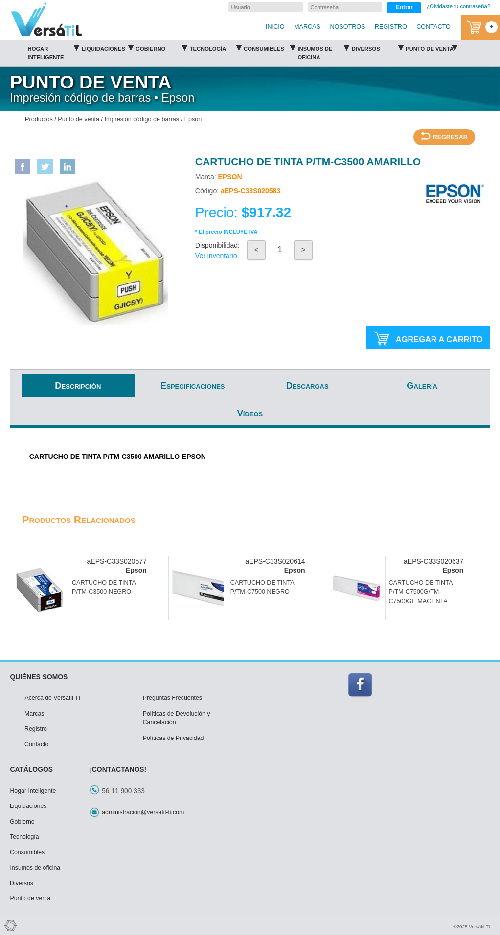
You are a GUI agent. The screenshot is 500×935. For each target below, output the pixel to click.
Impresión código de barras (142, 119)
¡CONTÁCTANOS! (118, 769)
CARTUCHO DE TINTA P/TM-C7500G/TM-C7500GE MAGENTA (420, 592)
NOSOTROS (347, 26)
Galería (422, 386)
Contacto (36, 744)
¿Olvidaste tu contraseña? (458, 6)
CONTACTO (433, 26)
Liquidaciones (107, 47)
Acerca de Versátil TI (52, 698)
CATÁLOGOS (31, 769)
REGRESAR (444, 136)
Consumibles (269, 47)
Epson (193, 119)
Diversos (377, 47)
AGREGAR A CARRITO (428, 338)
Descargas (307, 386)
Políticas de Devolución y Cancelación (176, 718)
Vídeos (250, 413)
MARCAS (307, 26)
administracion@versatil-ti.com (143, 812)
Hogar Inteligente (53, 51)
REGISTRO (391, 26)
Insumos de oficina (323, 51)
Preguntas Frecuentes (172, 698)
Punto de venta (431, 47)
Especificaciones (192, 386)
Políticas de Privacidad (173, 738)
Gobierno (161, 47)
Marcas (34, 713)
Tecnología (215, 47)
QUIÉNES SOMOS (39, 677)
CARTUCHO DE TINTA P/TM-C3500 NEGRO (104, 587)
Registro (35, 728)
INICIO (275, 26)
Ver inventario (216, 256)
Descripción (78, 386)
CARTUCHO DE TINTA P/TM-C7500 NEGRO (262, 587)
